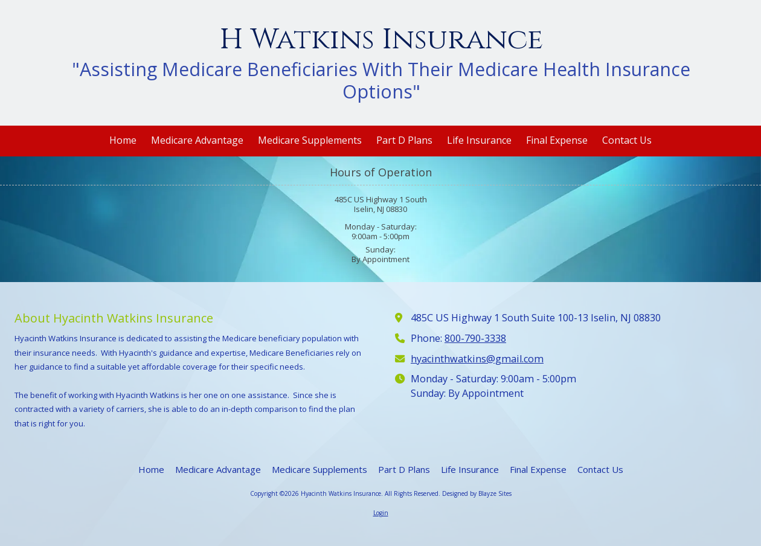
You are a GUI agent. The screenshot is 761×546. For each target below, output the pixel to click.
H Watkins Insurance (381, 39)
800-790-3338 (475, 338)
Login (380, 513)
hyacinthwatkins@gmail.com (477, 358)
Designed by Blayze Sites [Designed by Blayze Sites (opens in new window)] (477, 493)
